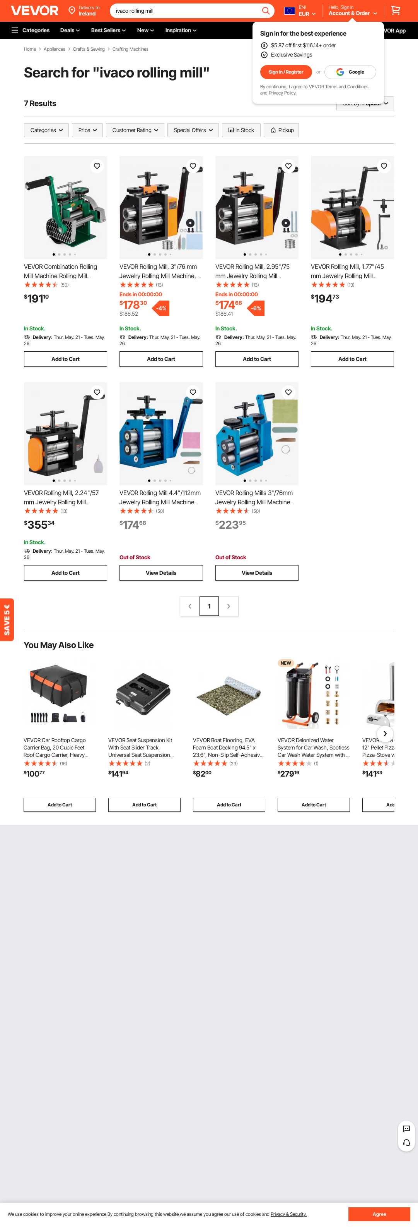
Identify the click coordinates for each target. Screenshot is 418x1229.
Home (30, 49)
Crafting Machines (130, 49)
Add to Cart (65, 359)
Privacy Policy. (283, 93)
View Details (161, 572)
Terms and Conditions (347, 86)
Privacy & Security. (289, 1214)
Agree (379, 1214)
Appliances (54, 49)
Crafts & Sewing (89, 49)
